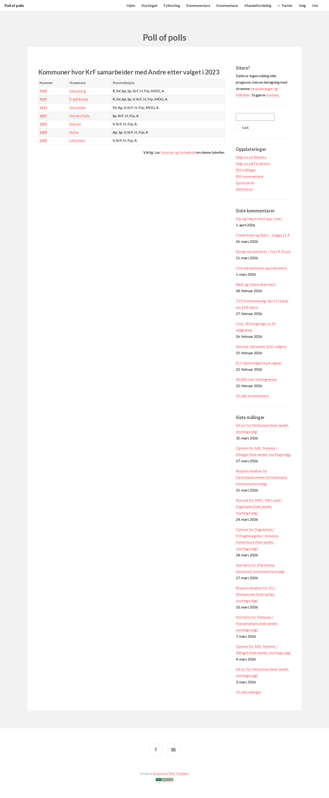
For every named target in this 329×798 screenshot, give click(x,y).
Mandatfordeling (257, 5)
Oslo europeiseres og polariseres (261, 268)
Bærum (75, 124)
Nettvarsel (244, 189)
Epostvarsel (245, 182)
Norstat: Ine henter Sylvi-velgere (261, 346)
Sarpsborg (77, 91)
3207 (43, 116)
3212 (43, 108)
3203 (43, 132)
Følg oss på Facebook (253, 163)
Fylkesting (172, 5)
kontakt (272, 95)
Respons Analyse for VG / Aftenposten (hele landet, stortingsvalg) (256, 594)
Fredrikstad (78, 99)
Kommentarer (227, 5)
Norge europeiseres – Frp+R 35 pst (263, 251)
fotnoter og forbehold (178, 152)
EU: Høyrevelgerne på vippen (258, 363)
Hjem (131, 5)
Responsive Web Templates (171, 773)
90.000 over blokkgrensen (256, 379)
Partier (287, 5)
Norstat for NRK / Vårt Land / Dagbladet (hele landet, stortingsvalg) (259, 506)
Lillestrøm (77, 140)
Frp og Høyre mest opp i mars (259, 218)
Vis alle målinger (248, 692)
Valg (302, 5)
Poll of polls (14, 5)
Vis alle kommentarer (252, 396)
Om (315, 5)
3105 (43, 91)
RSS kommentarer (250, 176)
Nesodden (77, 107)
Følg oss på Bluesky (251, 157)
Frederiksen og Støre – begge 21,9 (262, 235)
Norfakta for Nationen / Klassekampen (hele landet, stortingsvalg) (257, 623)
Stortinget (149, 5)
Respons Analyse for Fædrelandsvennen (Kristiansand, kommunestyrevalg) (261, 477)
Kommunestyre (198, 5)
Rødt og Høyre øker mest (256, 284)
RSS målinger (246, 170)
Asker (74, 132)
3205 (43, 141)
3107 (43, 99)
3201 (43, 124)
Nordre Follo (79, 116)
